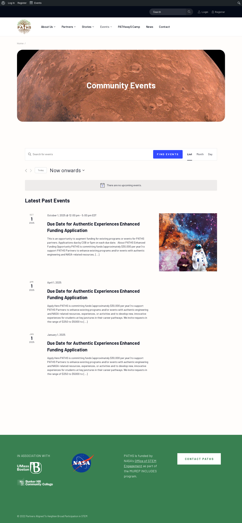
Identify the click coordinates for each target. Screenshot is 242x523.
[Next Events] (31, 170)
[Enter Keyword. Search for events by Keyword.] (89, 154)
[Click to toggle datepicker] (67, 170)
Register (22, 3)
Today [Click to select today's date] (41, 170)
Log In (11, 3)
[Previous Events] (26, 170)
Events (35, 2)
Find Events (168, 154)
